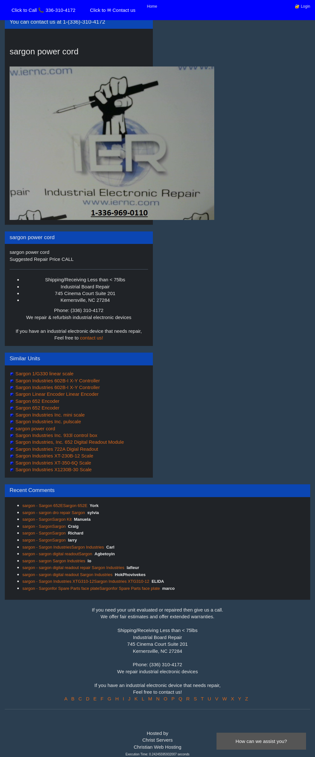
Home (152, 6)
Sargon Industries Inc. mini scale (49, 415)
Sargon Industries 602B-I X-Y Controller (57, 380)
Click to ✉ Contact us (112, 10)
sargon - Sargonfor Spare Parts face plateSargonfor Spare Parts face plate (91, 588)
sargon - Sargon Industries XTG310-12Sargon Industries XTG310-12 (85, 581)
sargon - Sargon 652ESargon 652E (54, 505)
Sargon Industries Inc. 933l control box (55, 435)
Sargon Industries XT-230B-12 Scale (53, 455)
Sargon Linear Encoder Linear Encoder (56, 394)
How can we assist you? (261, 741)
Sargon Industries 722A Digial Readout (56, 449)
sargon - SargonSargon (44, 526)
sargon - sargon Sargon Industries (53, 560)
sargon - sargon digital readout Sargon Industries (67, 574)
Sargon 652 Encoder (36, 401)
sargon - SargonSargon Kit (47, 519)
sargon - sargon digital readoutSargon (57, 553)
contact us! (91, 337)
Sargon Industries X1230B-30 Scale (53, 469)
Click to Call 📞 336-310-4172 (43, 10)
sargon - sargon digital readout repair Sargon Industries (73, 567)
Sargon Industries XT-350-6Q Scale (52, 462)
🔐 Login (302, 6)
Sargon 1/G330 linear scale (44, 373)
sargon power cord (34, 428)
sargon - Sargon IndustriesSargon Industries (63, 547)
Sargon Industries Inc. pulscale (47, 421)
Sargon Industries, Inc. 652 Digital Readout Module (69, 442)
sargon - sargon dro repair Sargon (53, 512)
